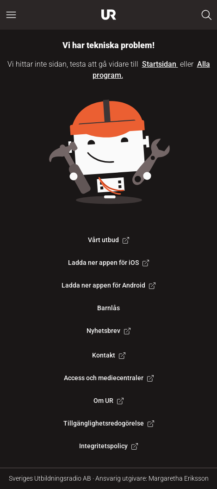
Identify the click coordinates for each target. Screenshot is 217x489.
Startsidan (160, 64)
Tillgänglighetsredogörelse (108, 423)
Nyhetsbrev (108, 330)
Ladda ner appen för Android (108, 285)
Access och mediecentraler (109, 378)
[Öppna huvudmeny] (11, 14)
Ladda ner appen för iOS (108, 262)
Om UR (108, 400)
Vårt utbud (108, 240)
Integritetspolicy (108, 446)
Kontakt (108, 355)
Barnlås (108, 308)
